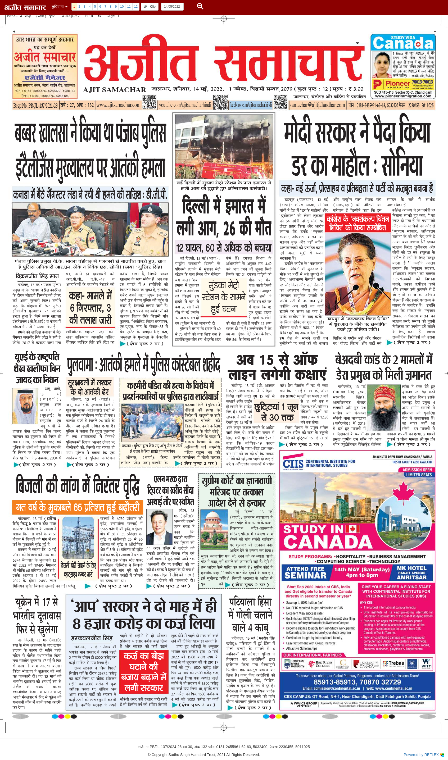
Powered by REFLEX (424, 755)
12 (136, 6)
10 (122, 6)
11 (128, 6)
